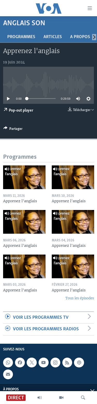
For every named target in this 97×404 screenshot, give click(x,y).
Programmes (21, 37)
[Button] (13, 129)
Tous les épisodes (79, 298)
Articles (52, 37)
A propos (80, 37)
